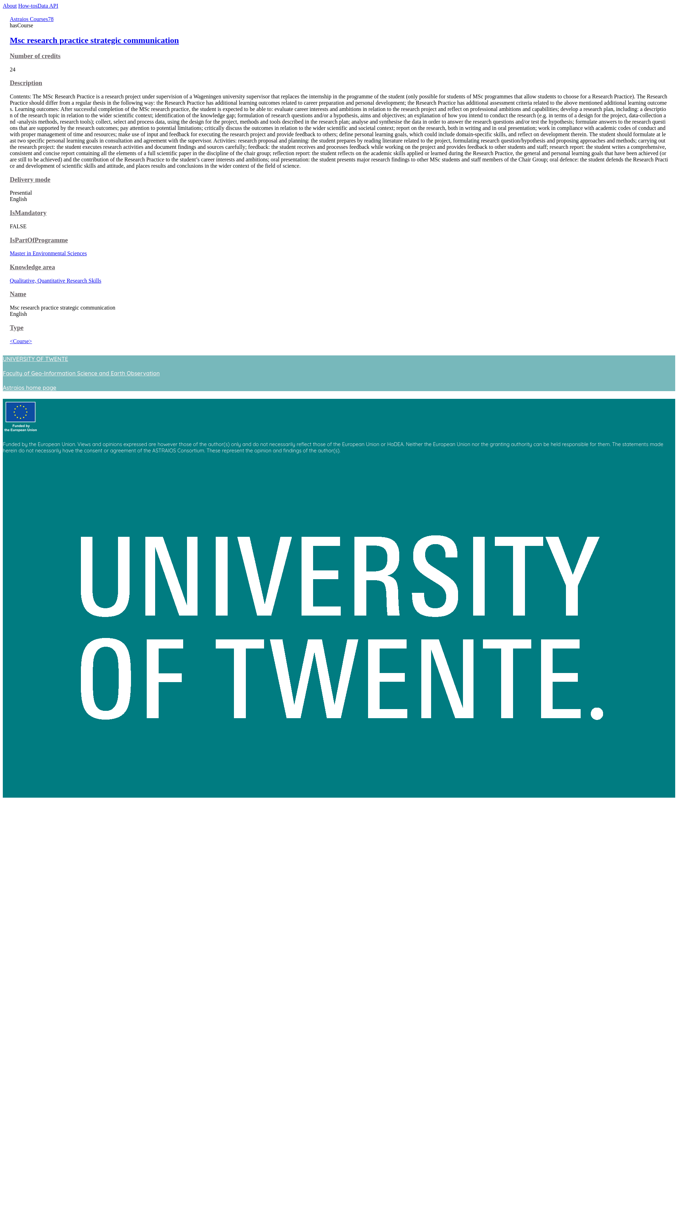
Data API (47, 6)
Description (26, 82)
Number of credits (35, 56)
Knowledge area (32, 267)
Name (18, 294)
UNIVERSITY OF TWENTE (35, 358)
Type (16, 327)
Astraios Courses (29, 19)
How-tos (27, 6)
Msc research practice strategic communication (94, 40)
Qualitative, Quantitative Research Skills (55, 281)
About (10, 6)
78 (51, 19)
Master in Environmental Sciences (48, 253)
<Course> (21, 341)
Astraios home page (29, 387)
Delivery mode (30, 179)
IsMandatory (28, 212)
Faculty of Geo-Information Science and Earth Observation (81, 373)
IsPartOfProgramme (39, 240)
